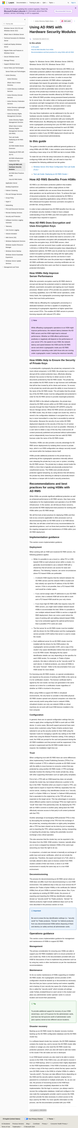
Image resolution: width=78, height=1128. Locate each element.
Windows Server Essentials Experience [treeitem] (14, 256)
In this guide (35, 47)
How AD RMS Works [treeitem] (15, 179)
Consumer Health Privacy (59, 1124)
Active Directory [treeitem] (12, 79)
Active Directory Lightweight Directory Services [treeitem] (16, 109)
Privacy (44, 1124)
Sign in (73, 2)
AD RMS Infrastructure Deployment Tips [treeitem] (16, 159)
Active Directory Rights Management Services (45, 21)
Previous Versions (18, 1124)
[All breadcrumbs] (31, 21)
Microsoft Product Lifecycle (14, 11)
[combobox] (13, 23)
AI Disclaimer (6, 1124)
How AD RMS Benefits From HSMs (42, 49)
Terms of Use (6, 1126)
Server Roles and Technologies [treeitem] (15, 71)
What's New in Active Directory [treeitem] (14, 84)
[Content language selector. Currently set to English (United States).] (11, 1119)
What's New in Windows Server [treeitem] (14, 34)
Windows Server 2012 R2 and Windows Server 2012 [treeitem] (13, 29)
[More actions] (74, 21)
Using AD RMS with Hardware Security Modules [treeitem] (15, 167)
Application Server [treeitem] (11, 183)
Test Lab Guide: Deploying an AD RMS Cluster (50, 174)
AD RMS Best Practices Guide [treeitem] (16, 174)
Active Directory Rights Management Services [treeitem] (16, 121)
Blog (27, 1124)
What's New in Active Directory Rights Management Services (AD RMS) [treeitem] (16, 129)
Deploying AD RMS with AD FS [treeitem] (16, 153)
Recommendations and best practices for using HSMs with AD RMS (52, 52)
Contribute (36, 1124)
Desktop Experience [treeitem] (12, 187)
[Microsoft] (3, 2)
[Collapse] (25, 19)
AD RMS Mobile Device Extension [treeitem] (16, 147)
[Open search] (68, 3)
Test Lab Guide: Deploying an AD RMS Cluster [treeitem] (16, 139)
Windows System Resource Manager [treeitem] (14, 246)
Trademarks (16, 1126)
